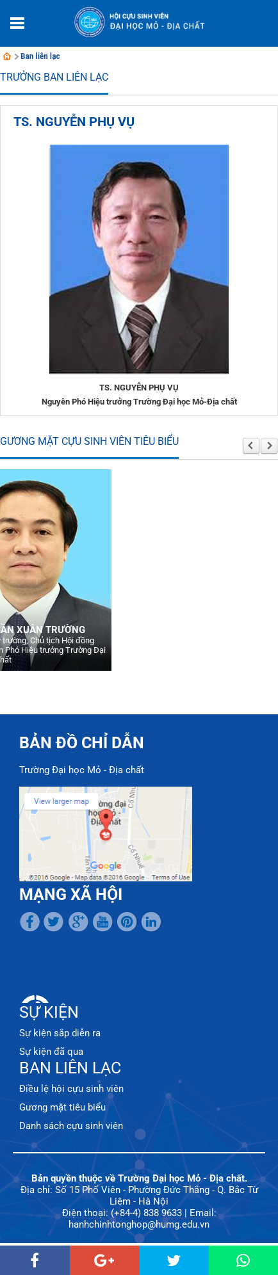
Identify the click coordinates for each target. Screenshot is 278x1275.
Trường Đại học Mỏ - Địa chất (81, 770)
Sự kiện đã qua (51, 1051)
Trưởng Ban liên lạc (54, 77)
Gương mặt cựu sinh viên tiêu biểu (89, 441)
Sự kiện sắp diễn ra (60, 1033)
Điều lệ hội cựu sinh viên (71, 1089)
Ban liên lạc (40, 56)
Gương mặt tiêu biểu (62, 1107)
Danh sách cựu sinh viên (71, 1126)
